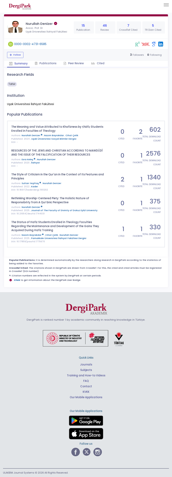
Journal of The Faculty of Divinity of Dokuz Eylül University (64, 210)
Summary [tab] (18, 63)
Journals (86, 364)
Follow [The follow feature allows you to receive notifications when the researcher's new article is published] (17, 54)
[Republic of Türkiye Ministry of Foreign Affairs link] (86, 338)
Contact (86, 386)
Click (17, 280)
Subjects (86, 370)
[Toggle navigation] (166, 4)
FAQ (86, 381)
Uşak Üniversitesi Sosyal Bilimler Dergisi (53, 138)
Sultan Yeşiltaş (32, 183)
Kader (34, 186)
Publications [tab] (45, 63)
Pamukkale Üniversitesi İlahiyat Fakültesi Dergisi (58, 238)
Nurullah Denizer (32, 135)
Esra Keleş (29, 159)
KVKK (86, 392)
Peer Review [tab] (73, 63)
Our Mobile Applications (86, 397)
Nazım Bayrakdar (54, 135)
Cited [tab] (100, 63)
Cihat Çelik (71, 135)
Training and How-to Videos (86, 375)
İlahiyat (35, 162)
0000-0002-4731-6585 (30, 44)
